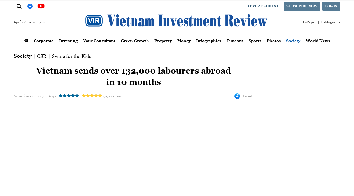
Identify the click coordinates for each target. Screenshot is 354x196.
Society (293, 40)
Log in (331, 6)
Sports (255, 40)
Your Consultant (99, 40)
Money (184, 40)
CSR (42, 56)
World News (318, 40)
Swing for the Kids (71, 56)
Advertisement (263, 6)
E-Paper (309, 21)
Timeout (235, 40)
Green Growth (135, 40)
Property (163, 40)
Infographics (208, 40)
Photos (274, 40)
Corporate (44, 40)
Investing (68, 40)
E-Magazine (330, 21)
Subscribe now (302, 6)
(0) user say (112, 96)
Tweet (247, 96)
